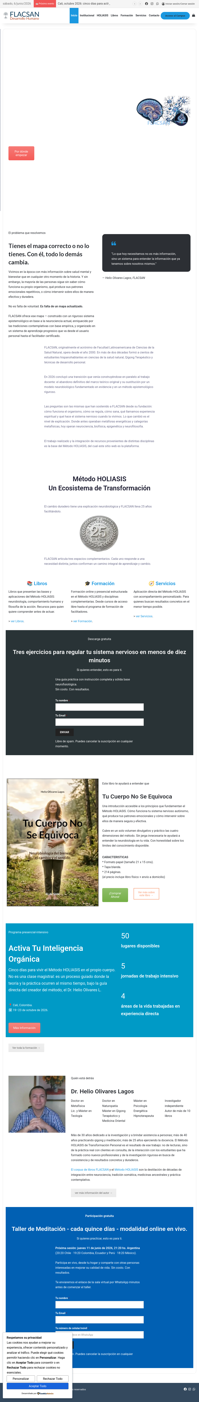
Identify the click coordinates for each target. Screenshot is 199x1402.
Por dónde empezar (21, 153)
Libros (114, 15)
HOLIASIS (102, 15)
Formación (127, 15)
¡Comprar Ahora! (115, 895)
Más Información (24, 1028)
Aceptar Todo (37, 1386)
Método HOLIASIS (126, 1169)
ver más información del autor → (93, 1192)
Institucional (87, 15)
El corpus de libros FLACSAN (90, 1169)
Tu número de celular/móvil (72, 1328)
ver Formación (82, 621)
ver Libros (17, 621)
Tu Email (61, 715)
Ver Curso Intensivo (52, 153)
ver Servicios (144, 616)
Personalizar (21, 1379)
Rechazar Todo (52, 1379)
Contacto (154, 15)
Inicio (74, 15)
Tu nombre (62, 700)
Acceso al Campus (175, 15)
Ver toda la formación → (26, 1047)
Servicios (141, 15)
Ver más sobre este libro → (146, 894)
